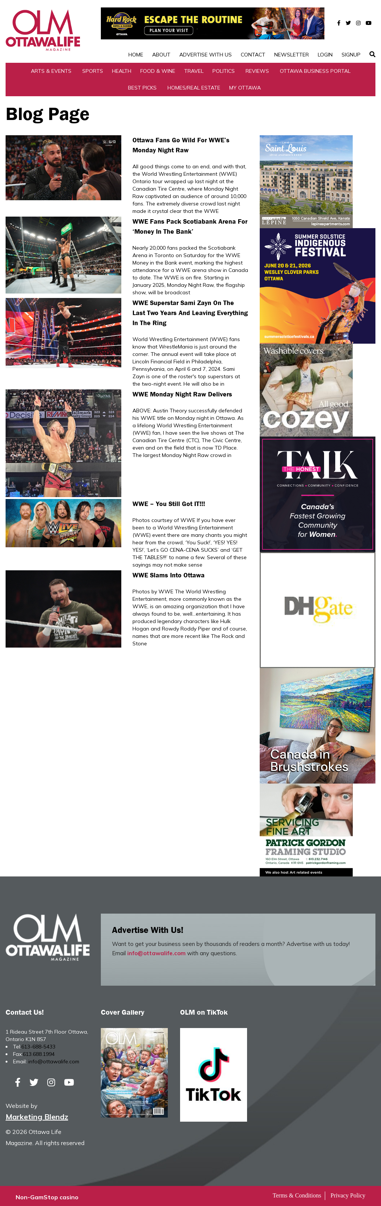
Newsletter (291, 31)
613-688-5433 (38, 1044)
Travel (194, 68)
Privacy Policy (347, 1193)
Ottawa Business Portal (315, 68)
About (161, 31)
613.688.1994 (39, 1051)
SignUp (351, 31)
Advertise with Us (205, 31)
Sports (92, 68)
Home (135, 31)
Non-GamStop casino (47, 1195)
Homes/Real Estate (193, 85)
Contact (253, 31)
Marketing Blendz (37, 1114)
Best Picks (142, 85)
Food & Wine (157, 68)
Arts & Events (51, 68)
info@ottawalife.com (156, 950)
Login (325, 31)
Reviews (257, 68)
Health (121, 68)
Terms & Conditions (297, 1193)
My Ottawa (245, 85)
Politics (223, 68)
